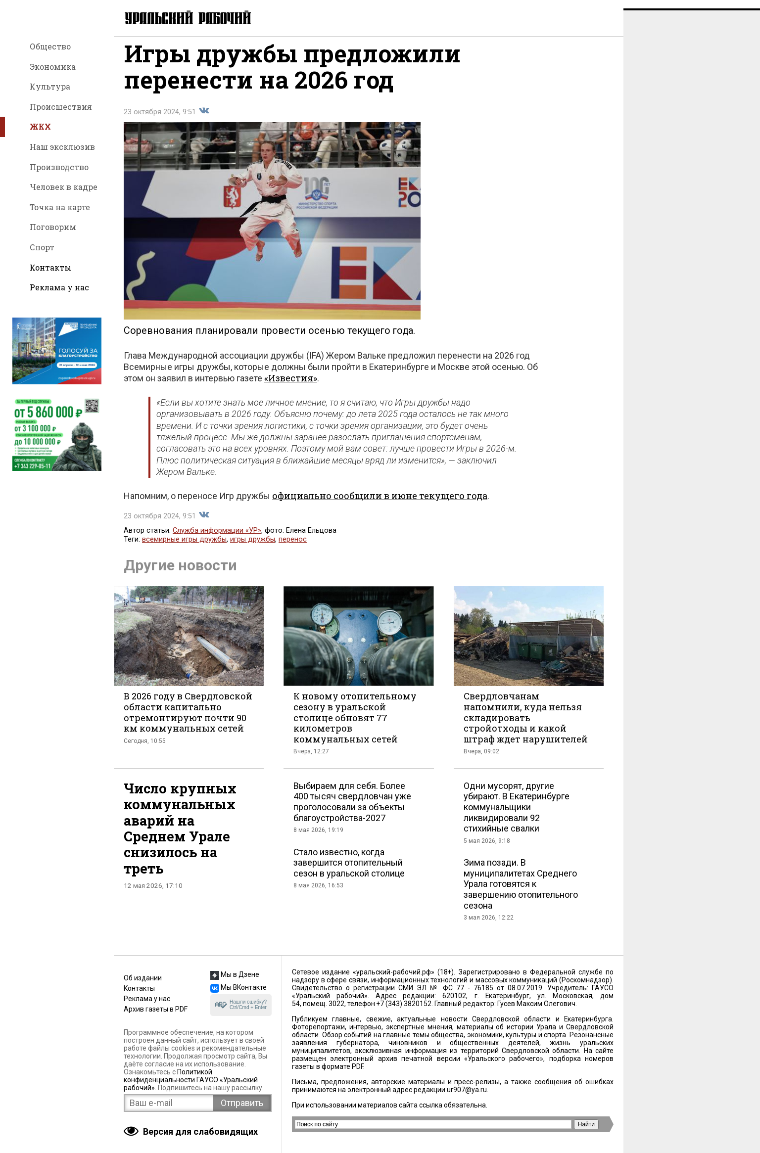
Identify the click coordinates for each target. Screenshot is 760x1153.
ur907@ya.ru (467, 1090)
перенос (293, 548)
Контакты (50, 267)
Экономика (53, 66)
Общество (50, 46)
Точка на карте (60, 207)
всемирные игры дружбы (184, 548)
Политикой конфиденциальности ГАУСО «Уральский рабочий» (191, 1080)
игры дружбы (252, 548)
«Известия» (290, 386)
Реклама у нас (59, 287)
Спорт (42, 247)
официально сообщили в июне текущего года (379, 504)
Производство (59, 167)
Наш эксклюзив (62, 146)
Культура (50, 86)
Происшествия (61, 106)
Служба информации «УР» (217, 539)
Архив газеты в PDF (156, 1009)
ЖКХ (40, 126)
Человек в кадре (63, 187)
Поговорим (53, 227)
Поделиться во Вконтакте (204, 119)
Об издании (143, 978)
